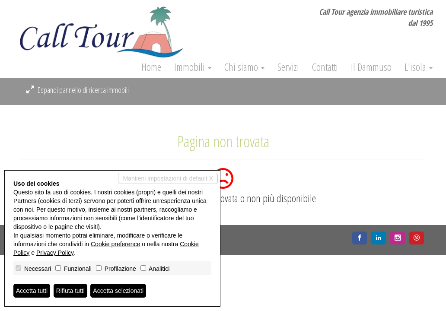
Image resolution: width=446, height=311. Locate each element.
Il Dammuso (371, 67)
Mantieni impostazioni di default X (168, 178)
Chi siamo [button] (244, 67)
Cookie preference (115, 244)
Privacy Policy (54, 252)
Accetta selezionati (118, 290)
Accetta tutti (32, 290)
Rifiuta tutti (70, 290)
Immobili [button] (192, 67)
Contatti (325, 67)
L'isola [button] (419, 67)
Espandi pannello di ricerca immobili (77, 90)
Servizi (288, 67)
